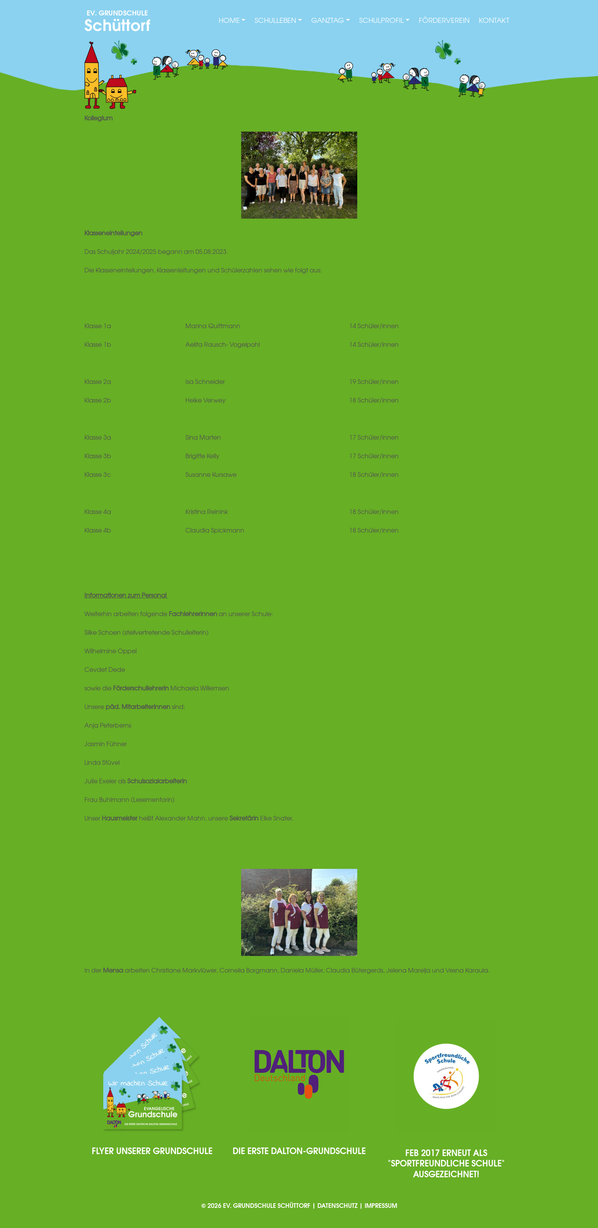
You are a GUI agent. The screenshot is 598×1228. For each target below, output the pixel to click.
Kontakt (494, 20)
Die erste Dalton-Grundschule (299, 1150)
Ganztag (327, 20)
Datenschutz (337, 1205)
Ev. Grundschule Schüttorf (266, 1205)
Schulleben (275, 20)
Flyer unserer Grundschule (152, 1150)
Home (229, 20)
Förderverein (444, 20)
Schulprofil (381, 20)
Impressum (381, 1205)
